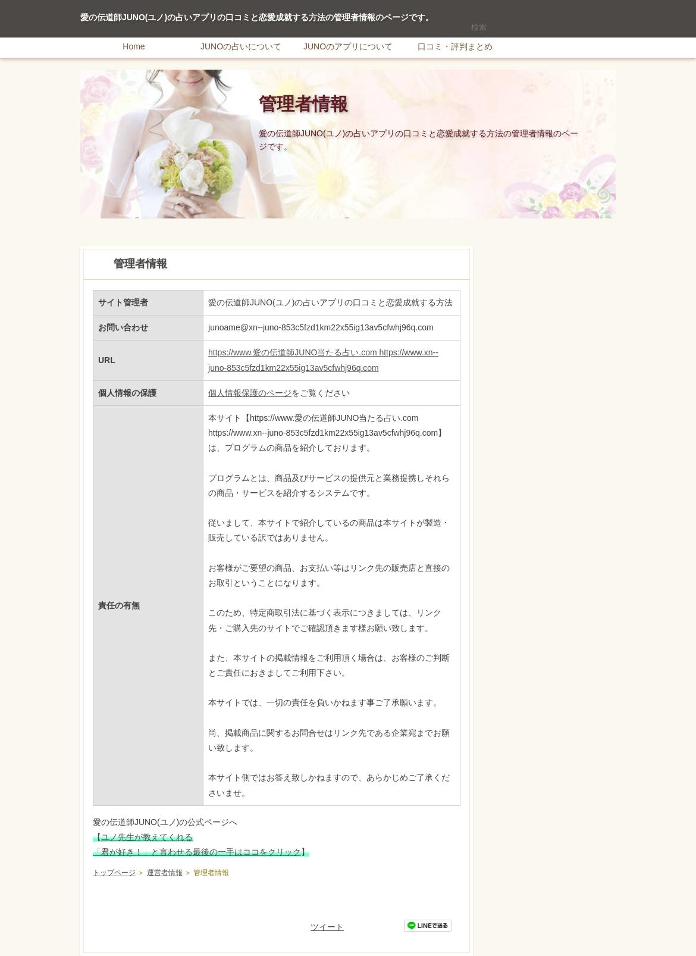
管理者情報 (303, 104)
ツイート (327, 927)
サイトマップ (589, 5)
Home (134, 46)
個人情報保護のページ (249, 393)
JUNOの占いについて (240, 46)
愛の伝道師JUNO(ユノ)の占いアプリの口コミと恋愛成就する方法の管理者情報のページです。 (257, 17)
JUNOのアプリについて (348, 46)
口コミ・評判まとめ (455, 46)
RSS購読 (532, 5)
